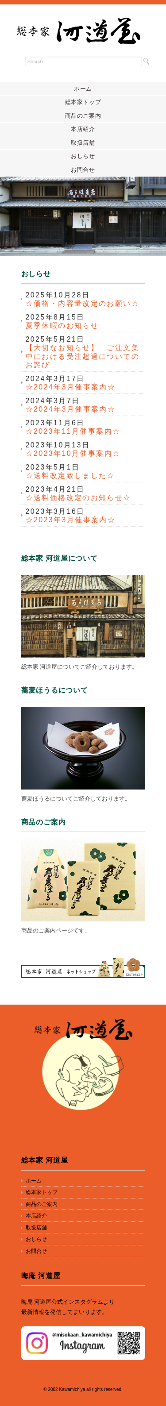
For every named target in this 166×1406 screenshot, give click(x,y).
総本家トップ (83, 102)
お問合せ (83, 169)
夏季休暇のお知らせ (62, 325)
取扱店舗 (83, 142)
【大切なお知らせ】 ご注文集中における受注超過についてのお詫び (83, 356)
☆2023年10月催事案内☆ (73, 453)
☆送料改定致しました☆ (70, 475)
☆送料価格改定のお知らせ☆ (78, 497)
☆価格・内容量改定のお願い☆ (83, 303)
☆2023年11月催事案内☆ (73, 431)
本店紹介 (83, 129)
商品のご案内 (83, 115)
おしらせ (83, 156)
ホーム (83, 88)
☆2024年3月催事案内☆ (71, 387)
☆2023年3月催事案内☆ (71, 520)
